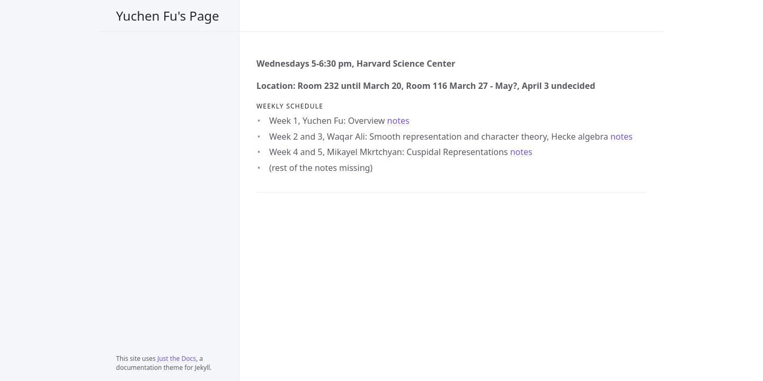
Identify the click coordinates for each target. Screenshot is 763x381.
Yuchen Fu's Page (167, 15)
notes (398, 120)
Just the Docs (176, 358)
